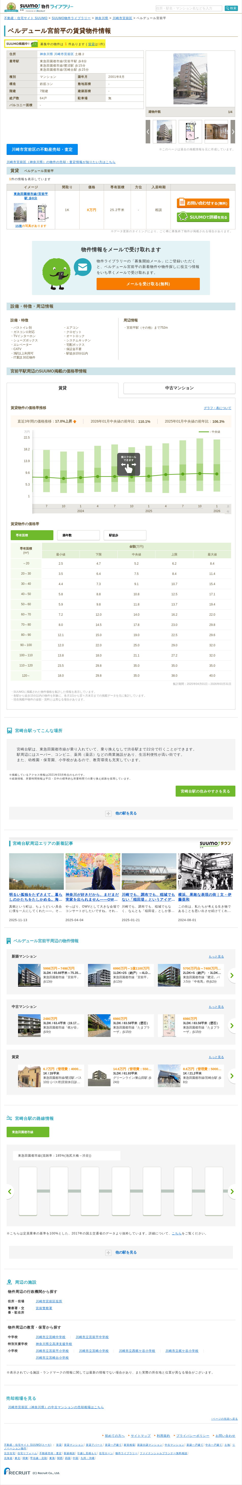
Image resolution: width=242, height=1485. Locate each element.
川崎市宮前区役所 (49, 1301)
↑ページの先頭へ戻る (224, 1418)
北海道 (8, 1458)
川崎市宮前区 (122, 18)
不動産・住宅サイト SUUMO (26, 18)
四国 (68, 1458)
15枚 (18, 225)
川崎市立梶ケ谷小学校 (182, 1351)
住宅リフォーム (27, 1453)
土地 (227, 1444)
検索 (233, 8)
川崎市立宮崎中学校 (51, 1337)
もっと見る (216, 956)
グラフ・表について (217, 408)
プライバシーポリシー (192, 1436)
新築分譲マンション (149, 1444)
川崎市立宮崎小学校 (94, 1351)
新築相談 (69, 1453)
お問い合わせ (225, 1436)
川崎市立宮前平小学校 (52, 1351)
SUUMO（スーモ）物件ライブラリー (38, 7)
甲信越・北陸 (38, 1458)
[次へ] (231, 975)
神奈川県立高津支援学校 (54, 1344)
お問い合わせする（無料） (203, 203)
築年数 (67, 535)
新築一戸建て (195, 1444)
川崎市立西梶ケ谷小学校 (137, 1351)
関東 (25, 1458)
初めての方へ (115, 1436)
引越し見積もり (87, 1453)
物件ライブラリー (126, 1453)
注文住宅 (9, 1453)
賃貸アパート (94, 1444)
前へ (10, 1191)
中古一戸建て (213, 1444)
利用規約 (163, 1436)
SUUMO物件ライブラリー (71, 18)
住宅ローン (106, 1453)
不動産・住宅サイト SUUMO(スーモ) (28, 1444)
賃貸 (91, 44)
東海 (52, 1458)
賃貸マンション (74, 1444)
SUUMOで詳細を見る (203, 216)
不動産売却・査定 (50, 1453)
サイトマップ (141, 1436)
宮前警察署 (44, 1308)
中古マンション (174, 1444)
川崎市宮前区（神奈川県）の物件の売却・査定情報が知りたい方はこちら (61, 162)
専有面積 (22, 535)
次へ (231, 1191)
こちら (177, 1233)
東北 (17, 1458)
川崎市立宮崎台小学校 (52, 1357)
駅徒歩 (113, 535)
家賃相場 (129, 1444)
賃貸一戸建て (113, 1444)
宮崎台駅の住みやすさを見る (205, 791)
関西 (60, 1458)
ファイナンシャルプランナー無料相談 (163, 1453)
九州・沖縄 (88, 1458)
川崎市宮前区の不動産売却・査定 (42, 149)
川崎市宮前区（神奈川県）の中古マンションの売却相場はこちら (56, 1407)
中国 (75, 1458)
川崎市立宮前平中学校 (92, 1337)
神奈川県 (101, 18)
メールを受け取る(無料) (148, 284)
